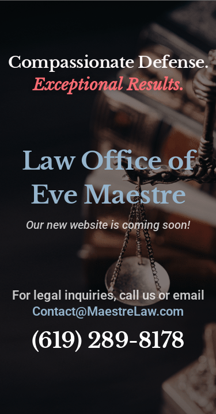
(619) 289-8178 (108, 340)
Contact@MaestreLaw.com (108, 311)
